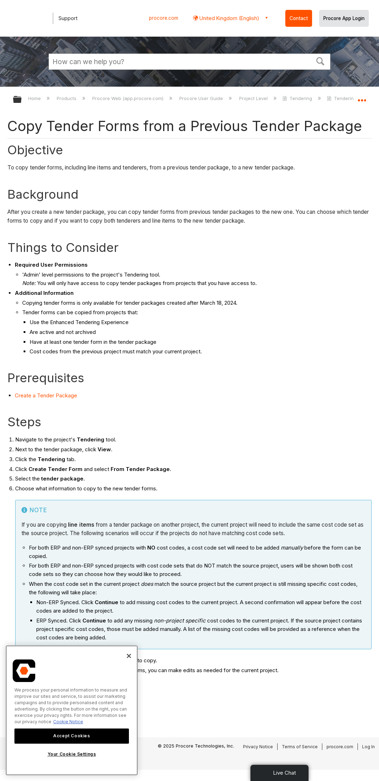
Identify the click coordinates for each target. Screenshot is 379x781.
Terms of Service (300, 746)
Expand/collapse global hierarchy (21, 100)
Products (67, 98)
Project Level (254, 98)
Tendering (297, 98)
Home (35, 98)
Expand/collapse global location (362, 97)
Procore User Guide (201, 98)
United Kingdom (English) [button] (228, 18)
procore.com (163, 18)
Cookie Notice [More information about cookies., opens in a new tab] (68, 721)
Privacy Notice (258, 746)
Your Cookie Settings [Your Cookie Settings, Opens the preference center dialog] (72, 754)
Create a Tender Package (46, 395)
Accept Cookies (71, 735)
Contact (299, 18)
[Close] (129, 656)
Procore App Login (344, 18)
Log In (368, 746)
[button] (320, 60)
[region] (72, 710)
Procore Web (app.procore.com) (128, 98)
